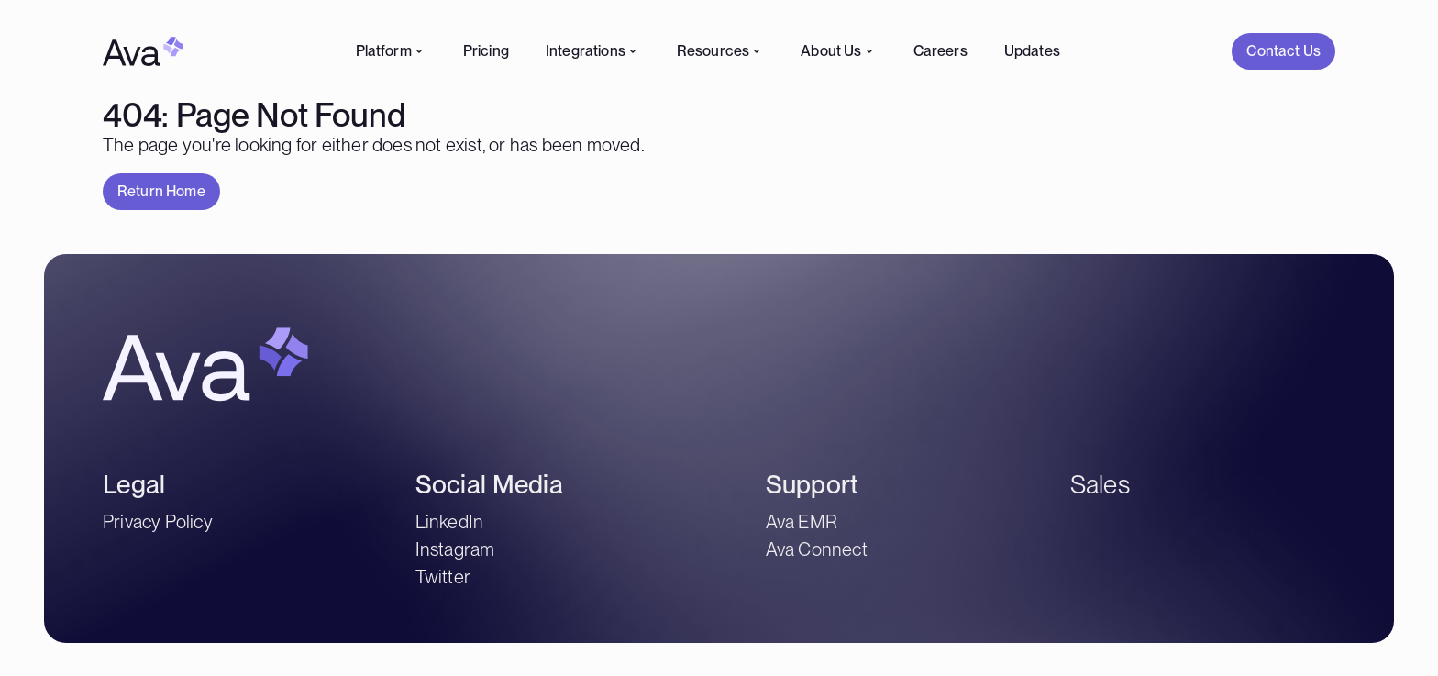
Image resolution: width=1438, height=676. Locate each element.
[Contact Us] (1283, 51)
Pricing (486, 51)
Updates (1032, 51)
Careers (940, 51)
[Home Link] (143, 51)
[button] (1283, 51)
